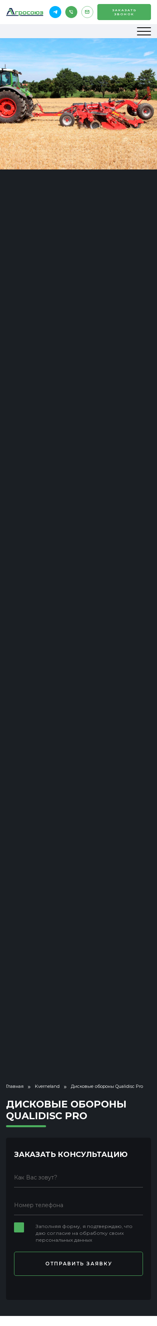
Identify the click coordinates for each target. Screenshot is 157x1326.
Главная (15, 1086)
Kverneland (47, 1086)
